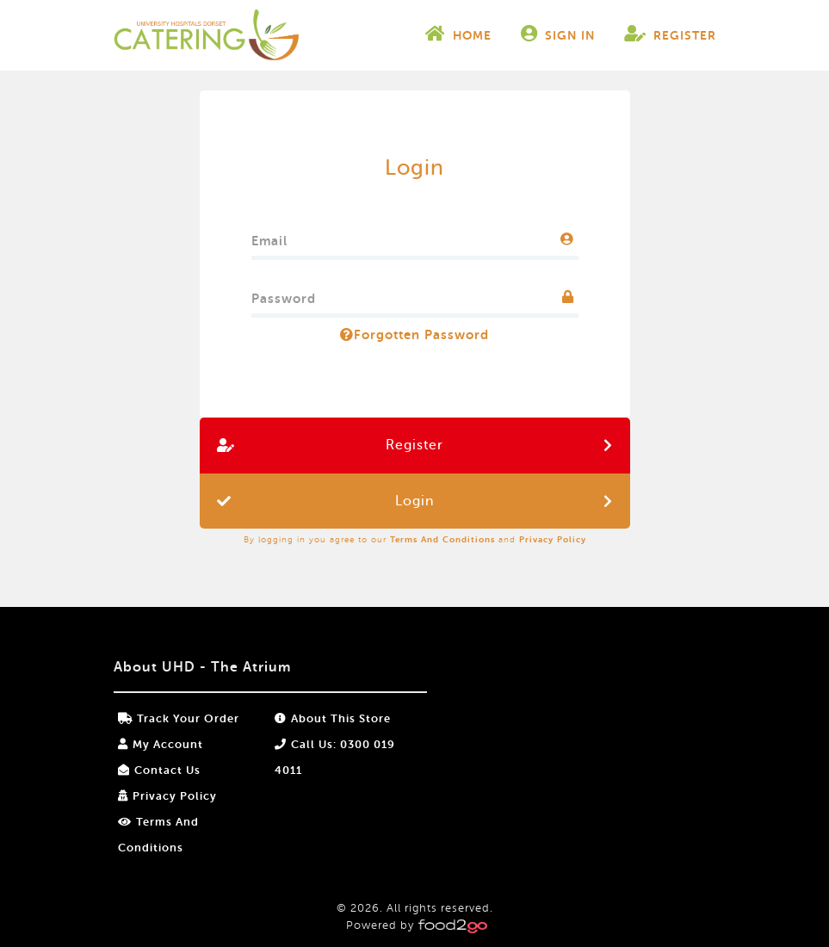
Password (283, 295)
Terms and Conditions (442, 539)
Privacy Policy (552, 539)
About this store (333, 718)
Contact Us (159, 770)
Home (458, 33)
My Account (160, 744)
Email (269, 237)
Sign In (558, 33)
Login (414, 501)
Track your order (178, 718)
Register (670, 33)
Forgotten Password (414, 335)
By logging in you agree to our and (415, 539)
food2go (206, 35)
